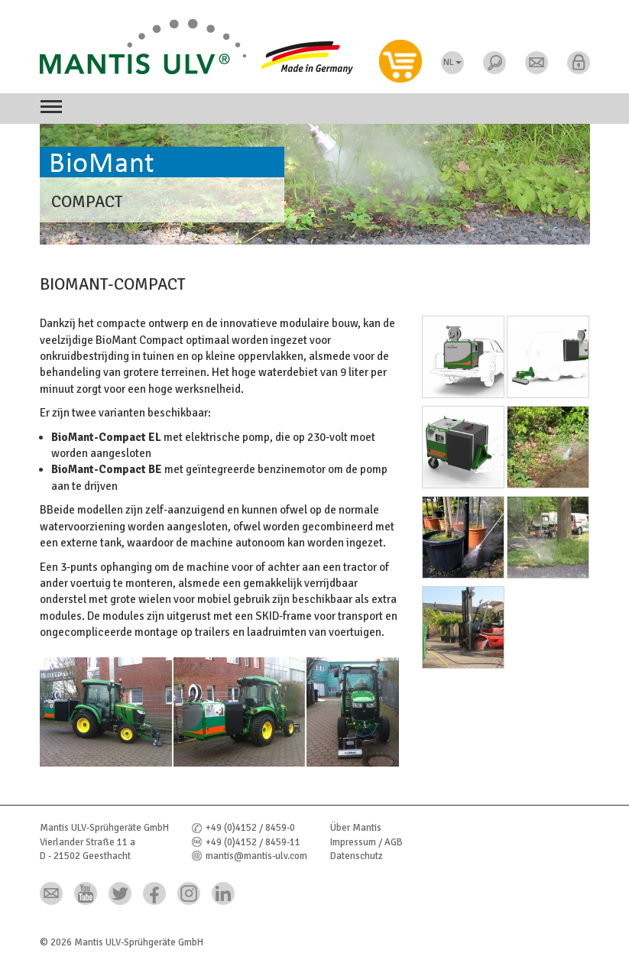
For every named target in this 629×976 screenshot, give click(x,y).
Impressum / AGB (366, 842)
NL (452, 62)
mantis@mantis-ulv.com (256, 856)
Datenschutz (356, 856)
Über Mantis (355, 828)
